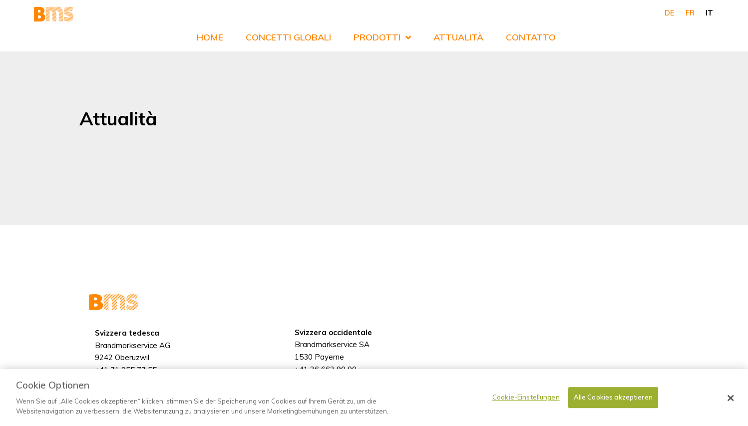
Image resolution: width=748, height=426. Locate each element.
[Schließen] (731, 404)
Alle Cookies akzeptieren (613, 403)
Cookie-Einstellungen (526, 403)
